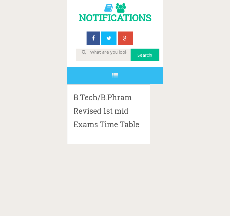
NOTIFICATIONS (115, 17)
